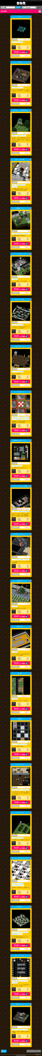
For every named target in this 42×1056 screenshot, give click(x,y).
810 (29, 881)
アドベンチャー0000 (25, 85)
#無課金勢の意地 (21, 184)
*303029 (27, 527)
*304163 (27, 55)
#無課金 (20, 233)
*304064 (27, 201)
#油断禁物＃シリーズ (17, 934)
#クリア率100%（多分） (18, 885)
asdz (28, 741)
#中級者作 (20, 511)
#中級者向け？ (26, 233)
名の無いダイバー (26, 696)
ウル (29, 463)
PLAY (21, 52)
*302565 (27, 851)
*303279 (27, 385)
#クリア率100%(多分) (17, 419)
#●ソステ (14, 42)
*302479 (27, 900)
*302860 (27, 666)
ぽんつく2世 (27, 133)
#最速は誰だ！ (15, 417)
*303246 (27, 434)
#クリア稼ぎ (26, 419)
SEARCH (18, 7)
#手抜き (24, 135)
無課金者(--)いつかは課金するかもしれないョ (24, 509)
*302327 (27, 997)
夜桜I (28, 929)
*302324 (27, 1044)
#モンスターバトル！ (17, 932)
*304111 (27, 103)
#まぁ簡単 (20, 42)
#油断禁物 (26, 511)
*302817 (27, 712)
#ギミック (14, 324)
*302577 (27, 806)
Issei (28, 231)
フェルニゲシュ (26, 276)
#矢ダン (14, 184)
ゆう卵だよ (27, 369)
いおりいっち (27, 39)
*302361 (27, 949)
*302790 (27, 757)
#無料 (13, 1029)
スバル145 (27, 603)
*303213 (27, 479)
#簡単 (13, 135)
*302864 (27, 620)
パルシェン (27, 787)
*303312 (27, 339)
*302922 (27, 574)
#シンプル (20, 87)
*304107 (27, 153)
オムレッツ (27, 557)
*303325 (27, 292)
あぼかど (28, 414)
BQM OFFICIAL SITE (34, 1051)
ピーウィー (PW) (26, 1027)
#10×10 (20, 465)
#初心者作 (26, 559)
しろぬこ (28, 182)
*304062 (27, 247)
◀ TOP (3, 1051)
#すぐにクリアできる (23, 980)
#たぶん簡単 (25, 1029)
